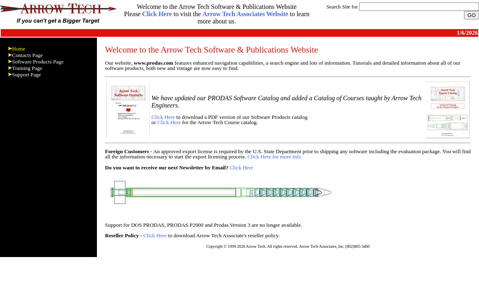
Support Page (26, 75)
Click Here (163, 117)
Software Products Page (37, 62)
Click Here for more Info (274, 157)
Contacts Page (27, 55)
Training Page (27, 68)
